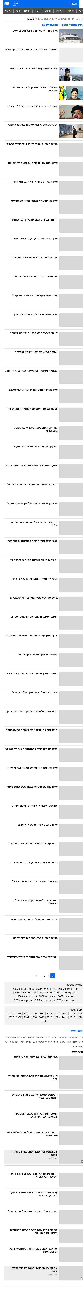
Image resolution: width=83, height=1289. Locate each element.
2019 (23, 1013)
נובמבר (27, 19)
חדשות (68, 11)
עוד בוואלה (75, 1052)
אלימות (64, 1038)
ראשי (78, 11)
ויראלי (35, 11)
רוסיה (19, 1042)
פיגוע (32, 1042)
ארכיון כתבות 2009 (45, 19)
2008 (16, 1017)
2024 (61, 1013)
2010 (31, 1017)
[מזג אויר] (12, 4)
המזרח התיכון (65, 19)
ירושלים (5, 1037)
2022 (46, 1013)
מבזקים (56, 11)
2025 (69, 1013)
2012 (46, 1017)
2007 (8, 1017)
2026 (77, 1013)
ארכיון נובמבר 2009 (43, 989)
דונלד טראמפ (30, 1038)
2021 (39, 1013)
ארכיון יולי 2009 (20, 992)
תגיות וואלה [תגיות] (74, 1031)
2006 (41, 1021)
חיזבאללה (13, 1038)
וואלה (70, 4)
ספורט (45, 11)
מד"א (53, 1042)
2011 (39, 1017)
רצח (3, 1042)
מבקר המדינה (62, 1042)
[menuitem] (67, 11)
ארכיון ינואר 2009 (20, 1000)
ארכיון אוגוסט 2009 (39, 992)
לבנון (72, 1042)
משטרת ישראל (42, 1042)
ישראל (78, 1042)
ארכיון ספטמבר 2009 (62, 992)
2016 (77, 1017)
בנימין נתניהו (42, 1038)
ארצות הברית (54, 1038)
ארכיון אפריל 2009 (24, 996)
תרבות (24, 11)
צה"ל (26, 1042)
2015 (69, 1017)
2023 (54, 1013)
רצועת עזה (11, 1042)
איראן (72, 1037)
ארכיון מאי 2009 (44, 996)
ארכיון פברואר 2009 (42, 1000)
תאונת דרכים (75, 1047)
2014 (61, 1017)
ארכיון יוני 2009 (62, 996)
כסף (15, 11)
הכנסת (20, 1037)
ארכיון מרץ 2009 (63, 1000)
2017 (8, 1013)
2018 (16, 1013)
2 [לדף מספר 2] (41, 976)
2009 (23, 1017)
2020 (31, 1013)
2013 (54, 1017)
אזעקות (78, 1037)
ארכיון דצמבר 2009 (66, 989)
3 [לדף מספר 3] (33, 976)
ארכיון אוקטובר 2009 (20, 989)
